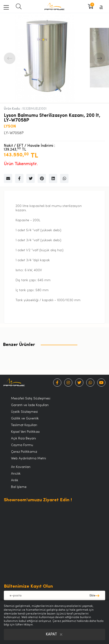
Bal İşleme (19, 487)
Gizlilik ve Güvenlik (25, 418)
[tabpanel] (45, 58)
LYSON (10, 126)
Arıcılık (16, 473)
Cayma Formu (22, 445)
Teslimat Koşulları (24, 425)
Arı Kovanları (20, 467)
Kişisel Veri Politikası (25, 431)
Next (99, 58)
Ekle (92, 595)
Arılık (14, 480)
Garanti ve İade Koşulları (30, 405)
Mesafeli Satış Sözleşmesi (30, 398)
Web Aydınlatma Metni (28, 458)
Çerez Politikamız (24, 451)
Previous (9, 58)
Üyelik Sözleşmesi (24, 411)
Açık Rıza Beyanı (23, 438)
